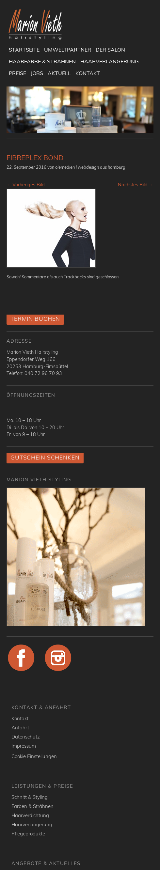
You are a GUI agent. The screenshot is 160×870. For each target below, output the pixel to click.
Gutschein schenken (45, 457)
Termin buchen (35, 318)
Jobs (37, 73)
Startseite (24, 49)
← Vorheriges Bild (26, 185)
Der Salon (110, 49)
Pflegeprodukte (28, 834)
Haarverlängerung (109, 61)
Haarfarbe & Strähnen (42, 61)
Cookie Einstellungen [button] (34, 756)
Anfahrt (20, 727)
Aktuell (59, 73)
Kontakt (87, 73)
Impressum (23, 746)
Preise (17, 73)
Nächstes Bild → (135, 185)
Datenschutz (25, 737)
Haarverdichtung (30, 815)
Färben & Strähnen (32, 806)
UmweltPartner (67, 49)
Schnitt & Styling (29, 797)
